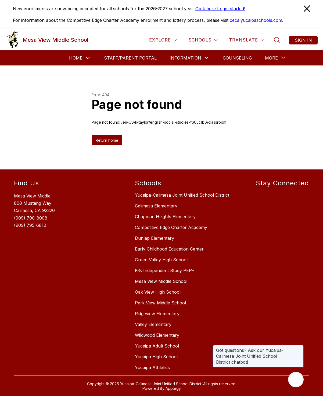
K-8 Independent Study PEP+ (165, 270)
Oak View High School (158, 292)
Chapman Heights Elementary (165, 216)
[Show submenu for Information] (185, 58)
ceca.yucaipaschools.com (256, 20)
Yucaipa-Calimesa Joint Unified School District (182, 195)
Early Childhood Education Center (169, 249)
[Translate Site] (246, 40)
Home (75, 58)
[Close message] (299, 347)
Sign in (303, 40)
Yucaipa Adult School (157, 346)
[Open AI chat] (295, 379)
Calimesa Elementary (156, 206)
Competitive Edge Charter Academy (171, 227)
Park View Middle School (160, 302)
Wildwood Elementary (157, 335)
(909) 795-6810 (30, 225)
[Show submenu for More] (271, 58)
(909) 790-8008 (30, 218)
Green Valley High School (161, 259)
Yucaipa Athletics (152, 367)
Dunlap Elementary (154, 238)
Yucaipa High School (156, 356)
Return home (107, 140)
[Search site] (277, 40)
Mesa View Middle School (161, 281)
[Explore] (163, 40)
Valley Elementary (153, 324)
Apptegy (173, 388)
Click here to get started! (220, 8)
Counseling (237, 58)
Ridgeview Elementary (157, 313)
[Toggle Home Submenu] (88, 58)
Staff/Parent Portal (130, 58)
